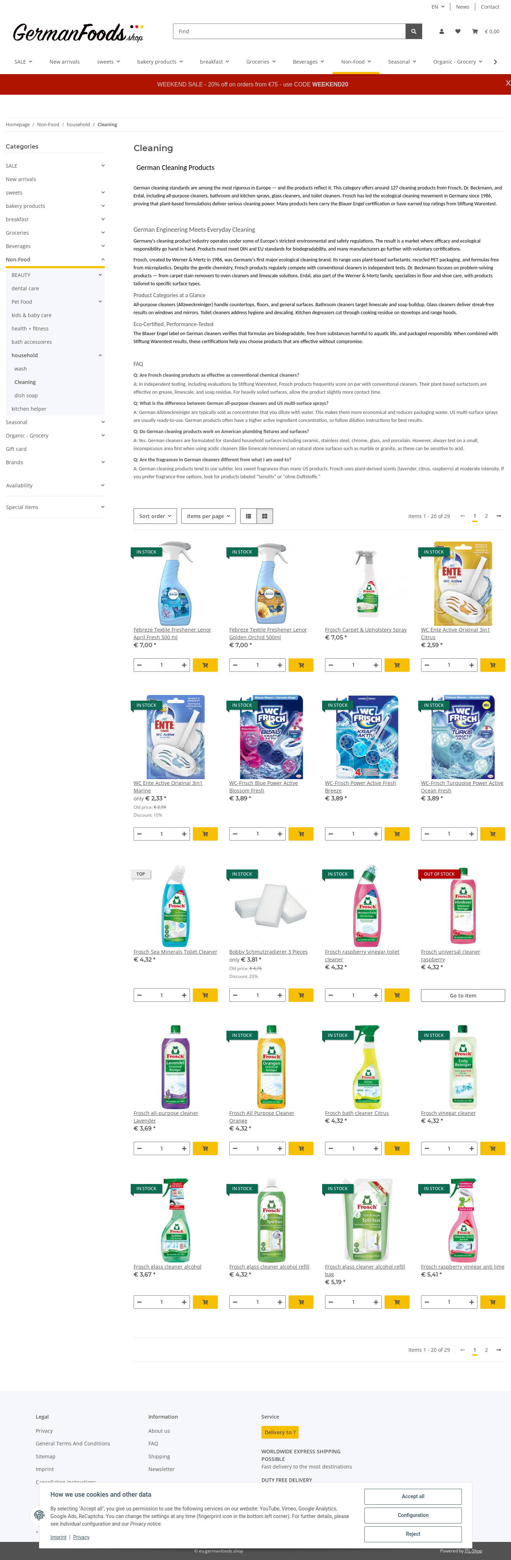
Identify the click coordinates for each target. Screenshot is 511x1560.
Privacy (81, 1537)
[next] (498, 516)
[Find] (289, 31)
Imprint (59, 1537)
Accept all (413, 1497)
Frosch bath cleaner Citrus (357, 1113)
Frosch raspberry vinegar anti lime (462, 1266)
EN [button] (435, 6)
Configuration (413, 1515)
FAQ (153, 1443)
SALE (11, 165)
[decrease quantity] (139, 665)
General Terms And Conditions (73, 1443)
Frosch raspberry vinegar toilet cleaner (362, 955)
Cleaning (25, 382)
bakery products (25, 205)
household (25, 355)
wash (20, 368)
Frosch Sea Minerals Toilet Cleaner (175, 951)
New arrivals (21, 179)
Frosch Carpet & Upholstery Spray (366, 629)
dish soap (26, 395)
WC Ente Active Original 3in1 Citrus (455, 633)
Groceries (17, 232)
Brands (14, 462)
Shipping (159, 1456)
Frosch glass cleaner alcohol (168, 1266)
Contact (490, 6)
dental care (25, 288)
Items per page (205, 516)
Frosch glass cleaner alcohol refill (269, 1266)
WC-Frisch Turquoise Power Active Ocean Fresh (462, 786)
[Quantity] (161, 665)
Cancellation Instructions (66, 1482)
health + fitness (30, 328)
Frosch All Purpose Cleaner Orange (261, 1117)
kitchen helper (29, 408)
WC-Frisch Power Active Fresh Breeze (360, 786)
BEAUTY (21, 275)
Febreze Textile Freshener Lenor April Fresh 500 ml (172, 633)
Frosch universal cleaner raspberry (450, 955)
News (462, 6)
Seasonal (16, 422)
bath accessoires (32, 341)
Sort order (152, 516)
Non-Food (18, 259)
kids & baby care (32, 315)
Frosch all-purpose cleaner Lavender (166, 1117)
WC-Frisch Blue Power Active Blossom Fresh (263, 786)
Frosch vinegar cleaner (448, 1113)
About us (159, 1430)
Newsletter (161, 1469)
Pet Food (22, 301)
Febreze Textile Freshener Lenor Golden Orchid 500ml (268, 633)
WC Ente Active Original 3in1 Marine (168, 786)
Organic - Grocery (27, 435)
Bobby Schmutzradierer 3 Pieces (268, 951)
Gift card (16, 448)
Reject (413, 1534)
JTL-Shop (473, 1551)
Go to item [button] (463, 995)
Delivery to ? (280, 1432)
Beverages (18, 246)
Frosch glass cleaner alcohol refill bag (365, 1270)
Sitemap (46, 1456)
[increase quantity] (184, 665)
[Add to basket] (205, 665)
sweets (14, 192)
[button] (442, 31)
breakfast (17, 219)
